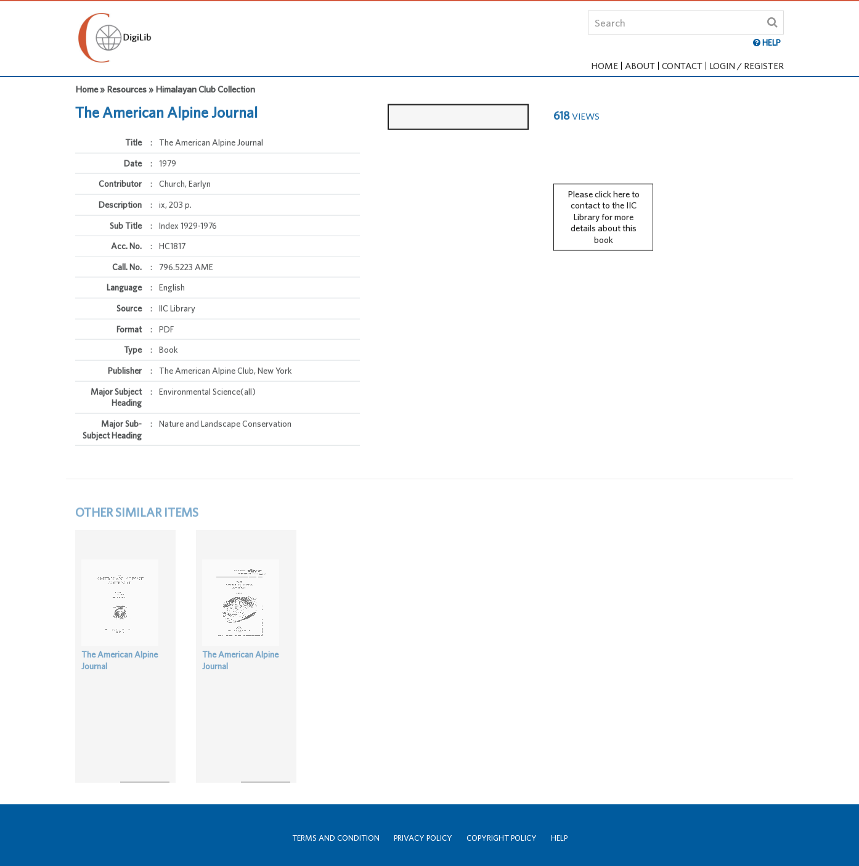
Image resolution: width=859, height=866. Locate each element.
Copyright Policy (501, 838)
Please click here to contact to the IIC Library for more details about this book (604, 211)
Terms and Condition (336, 838)
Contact (682, 66)
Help (559, 838)
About (640, 66)
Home (604, 66)
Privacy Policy (423, 838)
